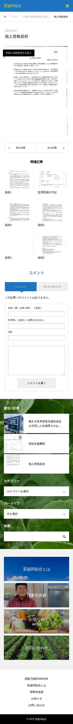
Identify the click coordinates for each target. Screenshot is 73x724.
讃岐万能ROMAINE (36, 678)
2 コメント (21, 286)
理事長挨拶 (36, 691)
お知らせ (36, 698)
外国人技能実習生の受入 (19, 53)
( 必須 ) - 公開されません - (26, 320)
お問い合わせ (36, 705)
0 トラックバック (52, 286)
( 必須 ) (24, 308)
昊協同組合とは (36, 685)
